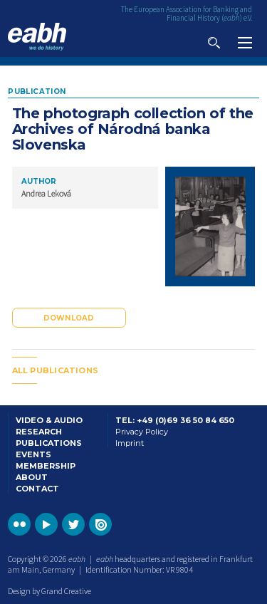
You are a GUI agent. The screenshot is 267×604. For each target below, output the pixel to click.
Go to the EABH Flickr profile (19, 524)
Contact (37, 489)
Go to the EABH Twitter (73, 524)
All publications (55, 370)
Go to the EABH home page (37, 37)
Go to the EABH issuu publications (100, 524)
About (32, 477)
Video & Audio (49, 420)
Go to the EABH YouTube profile (46, 524)
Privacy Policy (141, 432)
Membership (45, 466)
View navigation (245, 42)
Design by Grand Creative (49, 590)
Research (39, 432)
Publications (49, 443)
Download (69, 318)
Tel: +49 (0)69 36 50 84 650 (174, 420)
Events (33, 454)
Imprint (129, 443)
